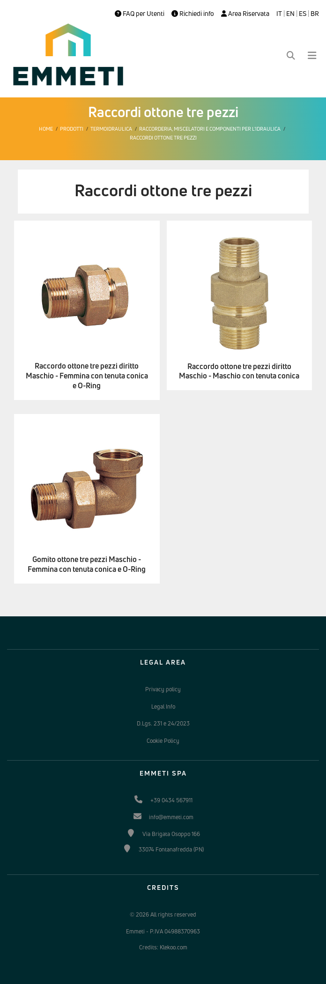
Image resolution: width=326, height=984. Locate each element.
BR (315, 13)
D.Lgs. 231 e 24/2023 (163, 723)
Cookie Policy (163, 741)
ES (302, 13)
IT (279, 13)
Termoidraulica (111, 129)
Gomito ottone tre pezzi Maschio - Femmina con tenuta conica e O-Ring (87, 564)
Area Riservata (245, 13)
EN (290, 13)
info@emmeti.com (171, 817)
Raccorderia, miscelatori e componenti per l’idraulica (210, 129)
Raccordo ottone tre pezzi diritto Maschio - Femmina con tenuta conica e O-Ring (87, 375)
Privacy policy (163, 689)
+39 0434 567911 (171, 800)
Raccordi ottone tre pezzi (163, 137)
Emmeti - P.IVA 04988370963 (163, 931)
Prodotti (71, 129)
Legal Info (163, 706)
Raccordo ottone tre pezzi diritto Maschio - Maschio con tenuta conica (239, 371)
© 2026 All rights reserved (163, 914)
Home (46, 129)
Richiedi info (192, 13)
